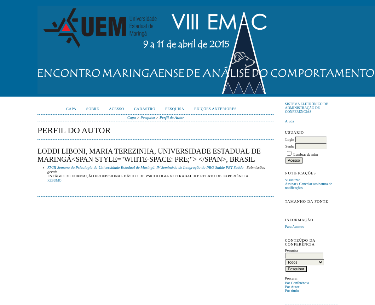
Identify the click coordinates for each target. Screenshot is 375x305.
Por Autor (292, 287)
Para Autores (294, 227)
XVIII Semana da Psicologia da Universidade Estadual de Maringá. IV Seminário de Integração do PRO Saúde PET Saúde (145, 167)
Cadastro (144, 109)
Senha (289, 146)
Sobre (92, 109)
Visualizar (292, 180)
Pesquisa (174, 109)
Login (289, 140)
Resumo (54, 180)
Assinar (290, 184)
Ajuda (289, 121)
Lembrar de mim (305, 154)
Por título (292, 291)
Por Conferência (297, 283)
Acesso (116, 109)
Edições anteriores (215, 109)
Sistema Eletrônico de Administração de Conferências (306, 108)
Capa (71, 109)
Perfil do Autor (172, 117)
